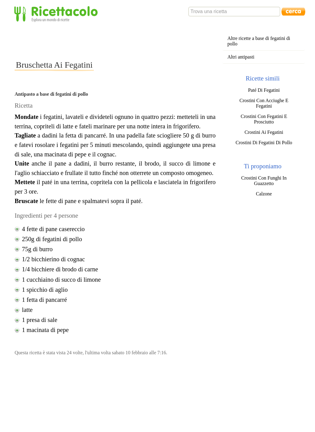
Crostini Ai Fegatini (264, 132)
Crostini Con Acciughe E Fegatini (263, 103)
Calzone (264, 193)
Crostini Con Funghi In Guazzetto (264, 180)
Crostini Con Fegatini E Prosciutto (264, 119)
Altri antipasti (240, 56)
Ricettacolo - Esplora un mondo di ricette (57, 14)
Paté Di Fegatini (264, 90)
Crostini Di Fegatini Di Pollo (263, 142)
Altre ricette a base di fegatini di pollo (258, 41)
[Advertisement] (125, 41)
